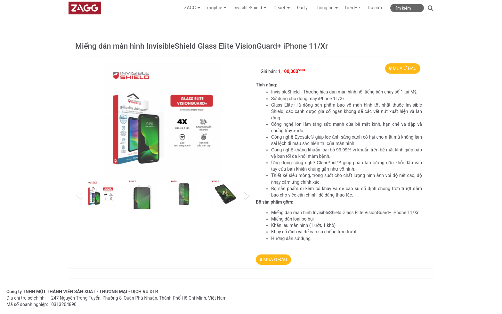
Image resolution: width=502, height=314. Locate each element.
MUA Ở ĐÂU (403, 68)
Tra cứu (374, 7)
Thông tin (326, 7)
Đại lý (302, 7)
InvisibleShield (249, 7)
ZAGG (192, 7)
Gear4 (281, 7)
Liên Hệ (352, 7)
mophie (216, 7)
